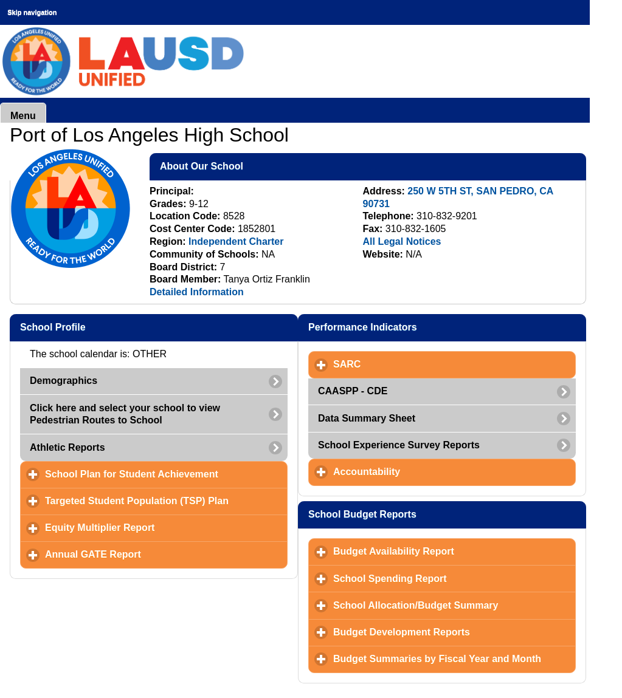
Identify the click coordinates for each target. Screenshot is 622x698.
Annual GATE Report (150, 554)
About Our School (261, 165)
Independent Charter (235, 241)
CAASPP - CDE (352, 391)
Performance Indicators (421, 326)
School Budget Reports (421, 513)
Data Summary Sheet (366, 418)
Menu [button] (23, 116)
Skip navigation (32, 12)
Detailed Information (197, 292)
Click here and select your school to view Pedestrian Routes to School (125, 414)
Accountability (423, 471)
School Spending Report (446, 578)
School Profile (112, 326)
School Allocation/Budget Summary (454, 605)
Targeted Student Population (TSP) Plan (166, 500)
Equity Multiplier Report (156, 527)
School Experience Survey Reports (399, 445)
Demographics (63, 380)
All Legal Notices (402, 241)
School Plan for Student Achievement (166, 473)
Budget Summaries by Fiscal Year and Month (454, 658)
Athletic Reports (67, 447)
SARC (403, 363)
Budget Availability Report (450, 551)
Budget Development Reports (454, 631)
